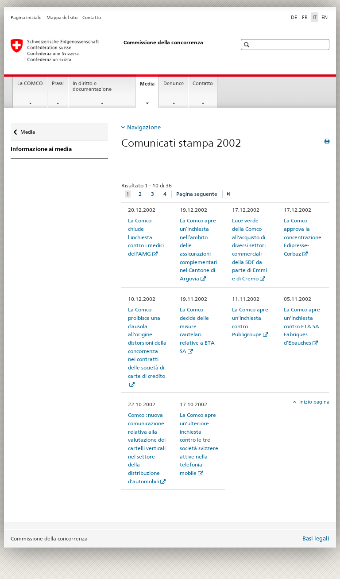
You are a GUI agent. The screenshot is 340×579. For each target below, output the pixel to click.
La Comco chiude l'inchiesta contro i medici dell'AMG (146, 237)
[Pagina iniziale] (115, 50)
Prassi (58, 83)
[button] (247, 44)
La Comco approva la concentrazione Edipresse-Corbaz (302, 237)
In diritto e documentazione (92, 86)
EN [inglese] (324, 17)
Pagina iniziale (26, 17)
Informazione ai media (41, 149)
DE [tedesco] (294, 17)
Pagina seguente (196, 193)
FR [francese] (305, 17)
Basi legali (315, 538)
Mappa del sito (61, 17)
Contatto (91, 17)
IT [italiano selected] (315, 17)
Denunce (173, 83)
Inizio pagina (313, 402)
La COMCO (30, 83)
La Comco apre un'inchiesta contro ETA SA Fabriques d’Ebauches (302, 326)
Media (149, 86)
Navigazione (144, 127)
